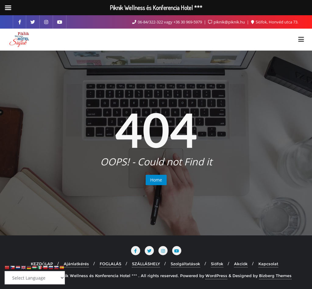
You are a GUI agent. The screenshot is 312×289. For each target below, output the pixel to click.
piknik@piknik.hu (227, 22)
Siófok (217, 263)
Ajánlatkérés (76, 263)
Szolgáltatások (185, 263)
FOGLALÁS (110, 263)
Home (156, 180)
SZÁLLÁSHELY (146, 263)
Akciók (241, 263)
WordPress (216, 275)
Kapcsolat (268, 263)
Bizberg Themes (275, 275)
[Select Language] (35, 277)
